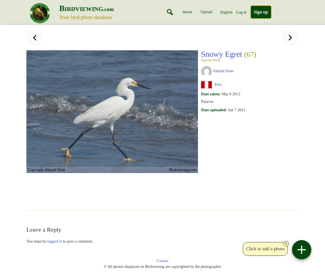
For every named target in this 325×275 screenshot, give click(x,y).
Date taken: (211, 94)
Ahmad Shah (223, 71)
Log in (241, 12)
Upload (206, 12)
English (226, 12)
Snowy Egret (228, 56)
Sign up (261, 12)
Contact (162, 261)
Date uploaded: (214, 110)
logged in (54, 241)
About (187, 12)
